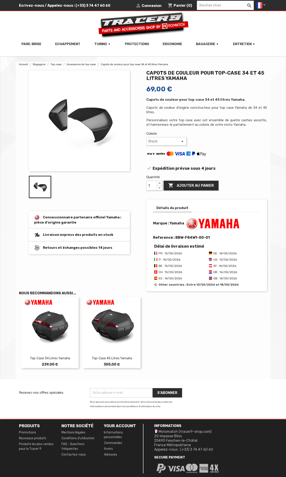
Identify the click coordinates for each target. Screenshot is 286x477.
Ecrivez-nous (31, 5)
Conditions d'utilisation (78, 438)
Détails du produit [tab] (172, 208)
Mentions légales (73, 432)
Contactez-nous (73, 454)
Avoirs (108, 449)
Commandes (113, 443)
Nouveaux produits (32, 438)
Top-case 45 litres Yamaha (112, 358)
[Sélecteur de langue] (261, 5)
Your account (120, 425)
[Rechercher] (225, 5)
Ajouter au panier (191, 185)
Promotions (27, 432)
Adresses (110, 454)
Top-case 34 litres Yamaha (50, 358)
